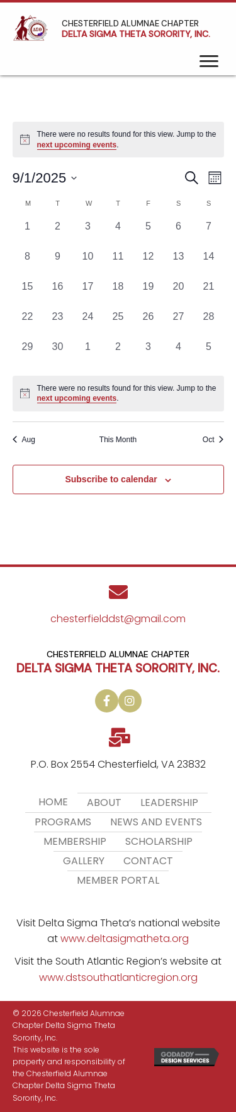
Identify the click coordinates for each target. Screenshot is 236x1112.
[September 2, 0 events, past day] (58, 234)
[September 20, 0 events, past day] (179, 294)
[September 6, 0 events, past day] (179, 234)
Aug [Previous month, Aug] (24, 439)
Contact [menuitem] (148, 861)
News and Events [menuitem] (156, 822)
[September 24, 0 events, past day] (88, 324)
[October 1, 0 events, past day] (88, 354)
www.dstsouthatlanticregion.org (118, 977)
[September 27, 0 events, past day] (179, 324)
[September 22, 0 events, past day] (28, 324)
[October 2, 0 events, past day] (118, 354)
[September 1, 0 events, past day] (28, 234)
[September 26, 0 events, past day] (148, 324)
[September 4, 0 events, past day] (118, 234)
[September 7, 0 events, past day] (209, 234)
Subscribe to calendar (111, 479)
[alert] (118, 393)
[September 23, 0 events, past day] (58, 324)
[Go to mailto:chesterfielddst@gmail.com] (118, 610)
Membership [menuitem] (74, 841)
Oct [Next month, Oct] (213, 439)
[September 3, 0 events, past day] (88, 234)
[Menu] (208, 61)
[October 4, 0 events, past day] (179, 354)
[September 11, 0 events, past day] (118, 264)
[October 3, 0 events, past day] (148, 354)
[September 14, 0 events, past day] (209, 264)
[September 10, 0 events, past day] (88, 264)
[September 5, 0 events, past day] (148, 234)
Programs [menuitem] (63, 822)
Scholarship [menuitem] (159, 841)
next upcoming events (77, 144)
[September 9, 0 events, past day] (58, 264)
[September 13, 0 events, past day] (179, 264)
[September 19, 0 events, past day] (148, 294)
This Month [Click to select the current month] (118, 439)
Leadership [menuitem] (169, 802)
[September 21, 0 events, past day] (209, 294)
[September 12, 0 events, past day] (148, 264)
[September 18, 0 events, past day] (118, 294)
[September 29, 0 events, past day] (28, 354)
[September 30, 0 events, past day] (58, 354)
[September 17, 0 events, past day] (88, 294)
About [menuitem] (104, 802)
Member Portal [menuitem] (118, 880)
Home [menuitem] (53, 802)
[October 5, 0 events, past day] (209, 354)
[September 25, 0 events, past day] (118, 324)
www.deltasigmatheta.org (124, 938)
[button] (106, 700)
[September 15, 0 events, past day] (28, 294)
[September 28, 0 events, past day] (209, 324)
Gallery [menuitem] (83, 861)
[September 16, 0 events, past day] (58, 294)
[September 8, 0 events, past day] (28, 264)
